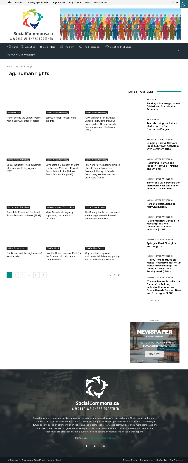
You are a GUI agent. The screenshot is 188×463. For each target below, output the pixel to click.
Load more (155, 300)
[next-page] (44, 275)
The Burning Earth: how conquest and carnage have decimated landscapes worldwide (102, 215)
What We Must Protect (95, 248)
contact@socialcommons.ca (101, 438)
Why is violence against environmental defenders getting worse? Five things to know (102, 256)
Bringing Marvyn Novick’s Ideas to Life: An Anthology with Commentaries (163, 146)
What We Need (14, 113)
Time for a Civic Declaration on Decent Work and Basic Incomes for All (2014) (163, 185)
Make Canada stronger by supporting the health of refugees (59, 215)
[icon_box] (100, 3)
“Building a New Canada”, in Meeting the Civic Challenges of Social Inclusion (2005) (163, 225)
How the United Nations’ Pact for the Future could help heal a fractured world (63, 256)
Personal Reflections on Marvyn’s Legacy (161, 205)
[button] (179, 51)
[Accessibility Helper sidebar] (184, 4)
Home (9, 66)
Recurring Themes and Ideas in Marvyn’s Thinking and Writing (162, 165)
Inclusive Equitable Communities (60, 207)
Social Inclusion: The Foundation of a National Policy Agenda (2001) (24, 168)
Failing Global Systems (95, 207)
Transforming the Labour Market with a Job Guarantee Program (162, 126)
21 (36, 275)
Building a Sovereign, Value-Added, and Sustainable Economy (163, 106)
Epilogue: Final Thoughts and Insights (161, 245)
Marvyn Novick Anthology (57, 113)
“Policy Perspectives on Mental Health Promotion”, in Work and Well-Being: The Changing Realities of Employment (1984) (164, 265)
